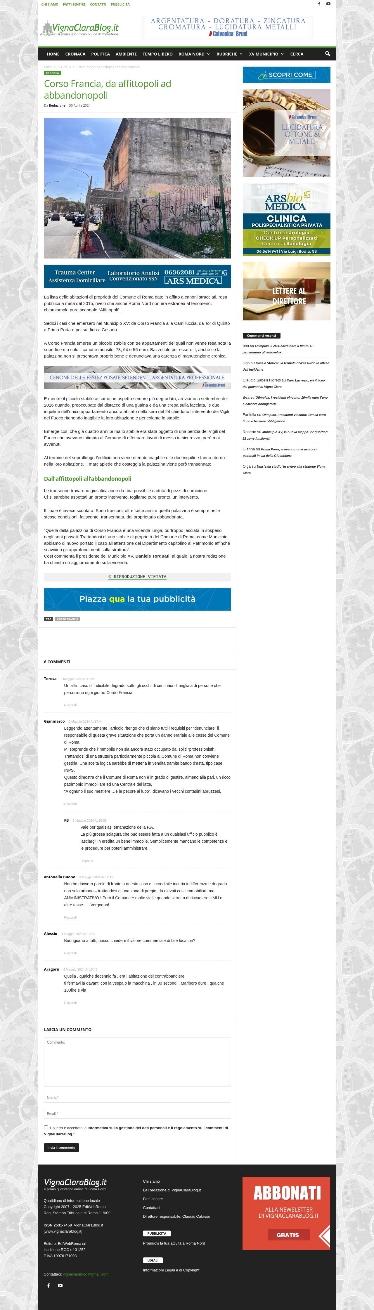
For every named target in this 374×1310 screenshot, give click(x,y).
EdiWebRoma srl (72, 1243)
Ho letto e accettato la (136, 1130)
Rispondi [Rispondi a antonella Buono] (70, 917)
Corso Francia (67, 619)
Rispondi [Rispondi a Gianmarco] (70, 804)
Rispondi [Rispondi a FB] (87, 861)
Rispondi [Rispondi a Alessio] (70, 953)
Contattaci (151, 1207)
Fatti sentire (153, 1199)
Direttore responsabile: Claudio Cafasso (176, 1216)
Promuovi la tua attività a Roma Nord (174, 1243)
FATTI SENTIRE (74, 4)
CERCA (297, 54)
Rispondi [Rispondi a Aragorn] (70, 1002)
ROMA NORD (194, 54)
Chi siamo (151, 1181)
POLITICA (100, 54)
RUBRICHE (230, 54)
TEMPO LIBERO (158, 54)
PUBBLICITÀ (120, 4)
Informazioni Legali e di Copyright (171, 1270)
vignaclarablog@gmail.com (85, 1274)
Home (48, 67)
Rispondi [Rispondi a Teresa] (70, 705)
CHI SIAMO (49, 4)
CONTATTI (98, 4)
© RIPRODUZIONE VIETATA (137, 577)
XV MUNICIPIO (266, 54)
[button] (327, 54)
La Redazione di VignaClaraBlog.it (172, 1190)
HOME (53, 54)
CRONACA (75, 54)
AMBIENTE (126, 54)
